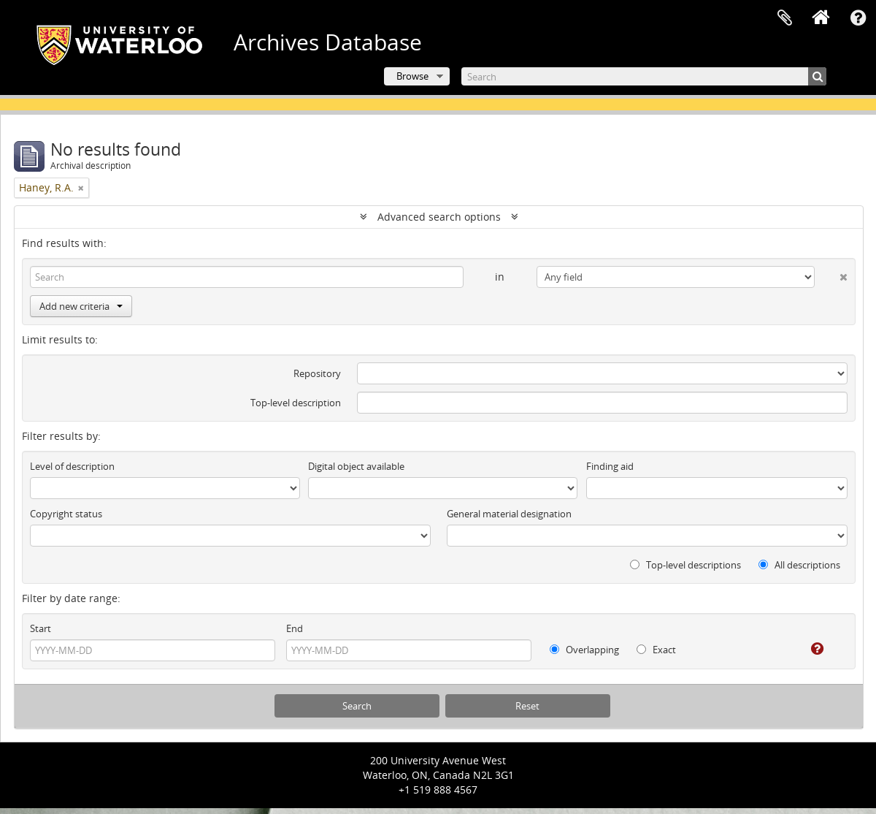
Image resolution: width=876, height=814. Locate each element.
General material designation (509, 513)
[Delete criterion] (831, 274)
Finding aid (610, 466)
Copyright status (66, 513)
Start (40, 628)
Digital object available (356, 466)
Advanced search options (439, 217)
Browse (412, 76)
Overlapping (584, 649)
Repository (317, 373)
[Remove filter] (81, 187)
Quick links (858, 18)
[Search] (643, 76)
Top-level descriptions (685, 564)
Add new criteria (81, 306)
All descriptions (799, 564)
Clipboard (784, 18)
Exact (656, 649)
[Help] (807, 649)
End (294, 628)
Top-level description (295, 402)
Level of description (72, 466)
